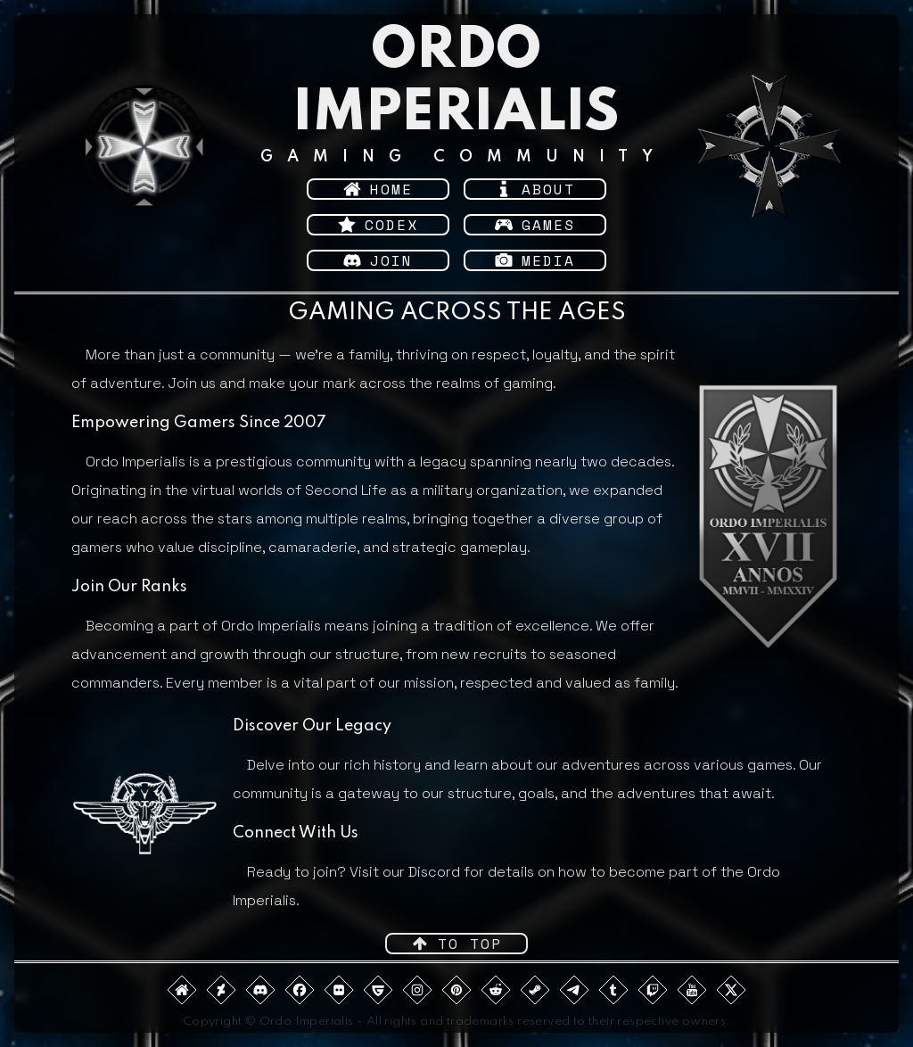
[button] (378, 189)
